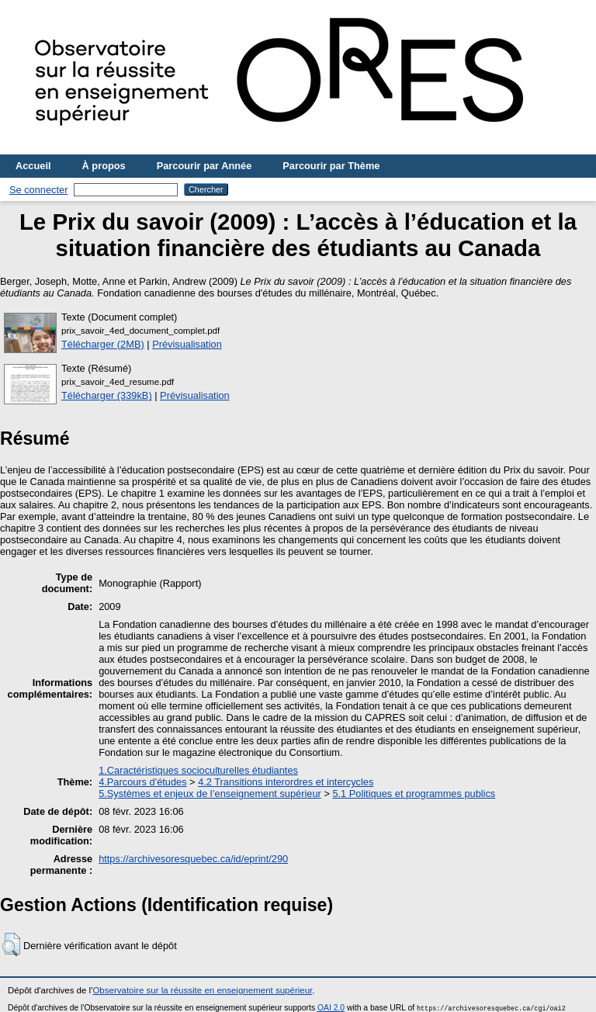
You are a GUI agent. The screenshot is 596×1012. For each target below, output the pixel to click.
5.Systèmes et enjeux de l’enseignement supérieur (210, 793)
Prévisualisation (187, 344)
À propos (104, 166)
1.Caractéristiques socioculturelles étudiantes (198, 770)
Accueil (33, 166)
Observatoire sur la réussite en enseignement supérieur (202, 990)
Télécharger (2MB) (102, 344)
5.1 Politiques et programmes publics (413, 793)
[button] (11, 944)
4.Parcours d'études (142, 782)
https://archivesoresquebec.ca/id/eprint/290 (193, 859)
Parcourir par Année (204, 166)
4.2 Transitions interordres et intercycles (285, 782)
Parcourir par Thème (330, 166)
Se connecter (38, 190)
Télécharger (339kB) (106, 395)
